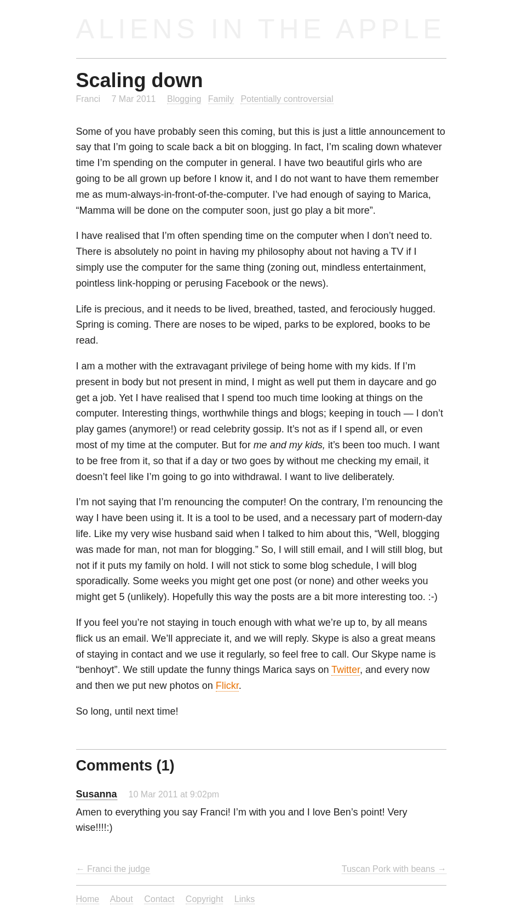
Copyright (204, 899)
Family (221, 99)
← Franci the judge (113, 869)
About (121, 899)
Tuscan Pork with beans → (394, 869)
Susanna (96, 794)
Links (244, 899)
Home (88, 899)
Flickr (227, 685)
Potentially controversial (286, 99)
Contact (159, 899)
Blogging (184, 99)
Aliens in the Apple (261, 28)
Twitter (345, 669)
